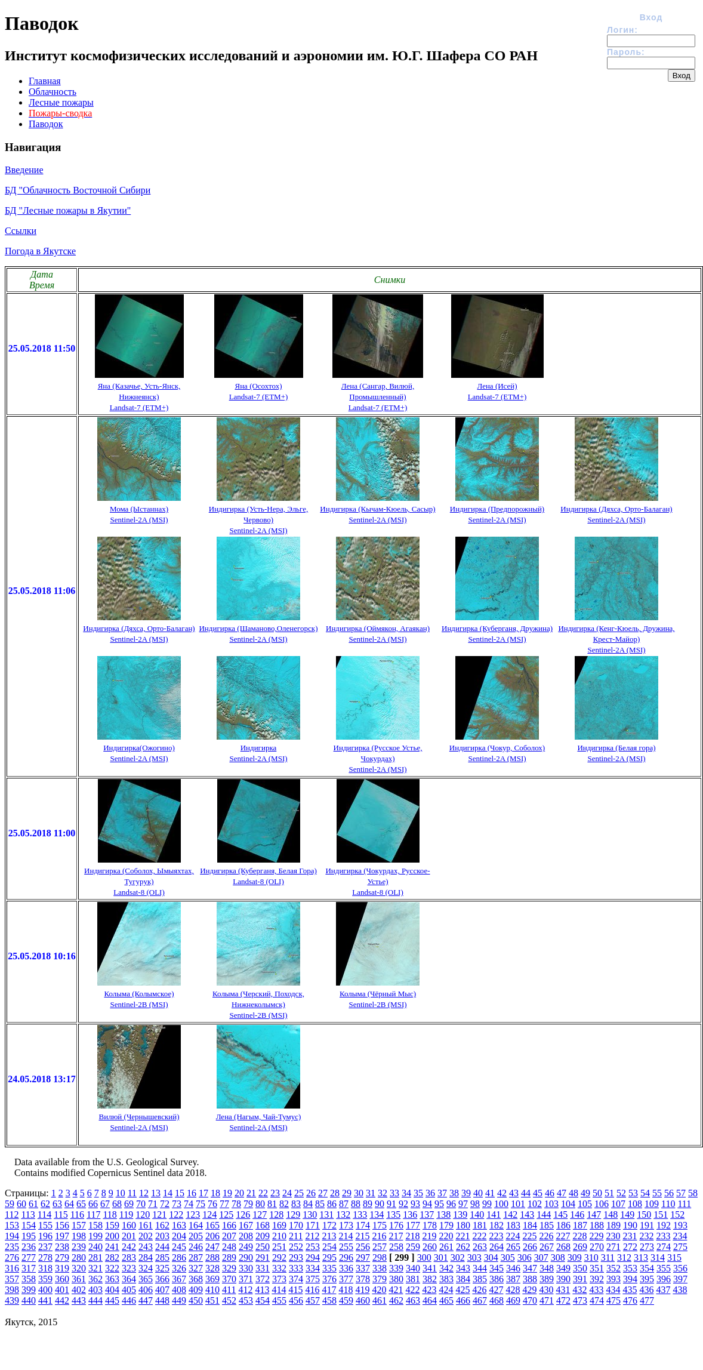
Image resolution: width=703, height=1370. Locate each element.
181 (480, 1225)
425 (462, 1290)
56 (669, 1193)
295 (329, 1257)
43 (514, 1193)
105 (585, 1204)
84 (308, 1204)
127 (259, 1214)
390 (563, 1279)
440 (28, 1300)
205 (196, 1236)
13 (156, 1193)
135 (393, 1214)
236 (28, 1247)
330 (246, 1268)
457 (313, 1300)
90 (379, 1204)
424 (446, 1290)
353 (630, 1268)
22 (263, 1193)
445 (112, 1300)
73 (176, 1204)
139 (460, 1214)
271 (613, 1247)
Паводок (46, 124)
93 (415, 1204)
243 (145, 1247)
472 (563, 1300)
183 (513, 1225)
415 (295, 1290)
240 (95, 1247)
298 (379, 1257)
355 (663, 1268)
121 (159, 1214)
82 (284, 1204)
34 (406, 1193)
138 (443, 1214)
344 (480, 1268)
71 (153, 1204)
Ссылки (20, 231)
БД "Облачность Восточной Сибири (77, 190)
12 (144, 1193)
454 (262, 1300)
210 (279, 1236)
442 (62, 1300)
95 (439, 1204)
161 (145, 1225)
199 (95, 1236)
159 (112, 1225)
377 (346, 1279)
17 (203, 1193)
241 (112, 1247)
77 (224, 1204)
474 (597, 1300)
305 (508, 1257)
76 (212, 1204)
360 (62, 1279)
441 (45, 1300)
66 (93, 1204)
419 (362, 1290)
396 (663, 1279)
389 (546, 1279)
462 (396, 1300)
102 (535, 1204)
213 (329, 1236)
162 (162, 1225)
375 (313, 1279)
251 (279, 1247)
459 (346, 1300)
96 (451, 1204)
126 (243, 1214)
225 (529, 1236)
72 (164, 1204)
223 (496, 1236)
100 (501, 1204)
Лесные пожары (61, 102)
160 (129, 1225)
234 (680, 1236)
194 (12, 1236)
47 (561, 1193)
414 (279, 1290)
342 (446, 1268)
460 (363, 1300)
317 (28, 1268)
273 (647, 1247)
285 (162, 1257)
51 (609, 1193)
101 (518, 1204)
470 (530, 1300)
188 (597, 1225)
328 (212, 1268)
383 (446, 1279)
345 (496, 1268)
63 (57, 1204)
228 (579, 1236)
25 (299, 1193)
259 (413, 1247)
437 (663, 1290)
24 (287, 1193)
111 (684, 1204)
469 (513, 1300)
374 (296, 1279)
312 (624, 1257)
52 (621, 1193)
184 (530, 1225)
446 (129, 1300)
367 (179, 1279)
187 (580, 1225)
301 (441, 1257)
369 (212, 1279)
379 (379, 1279)
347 (530, 1268)
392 (597, 1279)
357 (12, 1279)
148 (610, 1214)
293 (296, 1257)
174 (363, 1225)
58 (693, 1193)
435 (629, 1290)
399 (28, 1290)
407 (162, 1290)
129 (293, 1214)
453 (246, 1300)
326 (179, 1268)
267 (546, 1247)
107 (618, 1204)
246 (196, 1247)
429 (529, 1290)
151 (660, 1214)
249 (246, 1247)
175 (379, 1225)
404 (112, 1290)
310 (591, 1257)
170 (296, 1225)
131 (326, 1214)
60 (21, 1204)
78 (236, 1204)
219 (429, 1236)
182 (496, 1225)
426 (479, 1290)
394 (630, 1279)
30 (358, 1193)
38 (454, 1193)
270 (597, 1247)
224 (512, 1236)
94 (427, 1204)
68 (117, 1204)
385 (480, 1279)
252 (296, 1247)
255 (346, 1247)
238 (62, 1247)
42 (502, 1193)
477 (647, 1300)
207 (229, 1236)
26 (311, 1193)
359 (45, 1279)
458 (329, 1300)
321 (95, 1268)
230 (613, 1236)
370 (229, 1279)
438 (680, 1290)
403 (95, 1290)
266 (530, 1247)
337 (363, 1268)
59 (9, 1204)
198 (79, 1236)
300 (424, 1257)
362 (95, 1279)
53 (633, 1193)
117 (93, 1214)
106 (601, 1204)
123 (193, 1214)
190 (630, 1225)
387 (513, 1279)
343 (463, 1268)
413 (262, 1290)
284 (145, 1257)
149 (627, 1214)
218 (412, 1236)
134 (376, 1214)
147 (594, 1214)
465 (446, 1300)
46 (549, 1193)
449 (179, 1300)
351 (597, 1268)
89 (367, 1204)
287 (196, 1257)
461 (379, 1300)
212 (312, 1236)
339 (396, 1268)
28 (335, 1193)
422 (412, 1290)
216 (379, 1236)
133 (360, 1214)
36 (430, 1193)
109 (652, 1204)
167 (246, 1225)
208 (246, 1236)
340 (413, 1268)
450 (196, 1300)
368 (196, 1279)
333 (296, 1268)
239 (79, 1247)
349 (563, 1268)
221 (462, 1236)
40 (478, 1193)
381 (413, 1279)
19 (227, 1193)
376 (329, 1279)
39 (466, 1193)
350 (580, 1268)
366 (162, 1279)
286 (179, 1257)
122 (176, 1214)
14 (167, 1193)
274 (663, 1247)
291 (262, 1257)
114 (44, 1214)
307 (541, 1257)
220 (446, 1236)
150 (644, 1214)
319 (62, 1268)
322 (112, 1268)
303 (474, 1257)
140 (477, 1214)
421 (395, 1290)
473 (580, 1300)
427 (496, 1290)
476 (630, 1300)
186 (563, 1225)
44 (526, 1193)
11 (132, 1193)
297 (363, 1257)
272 (630, 1247)
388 (530, 1279)
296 (346, 1257)
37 (442, 1193)
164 (196, 1225)
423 (429, 1290)
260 (430, 1247)
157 (79, 1225)
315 (674, 1257)
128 (276, 1214)
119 (126, 1214)
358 (28, 1279)
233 (663, 1236)
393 (613, 1279)
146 (577, 1214)
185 (546, 1225)
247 (212, 1247)
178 (430, 1225)
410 (212, 1290)
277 (28, 1257)
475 (613, 1300)
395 (647, 1279)
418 (345, 1290)
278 (45, 1257)
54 (645, 1193)
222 (479, 1236)
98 (475, 1204)
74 (188, 1204)
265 (513, 1247)
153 (12, 1225)
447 (145, 1300)
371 (246, 1279)
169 (279, 1225)
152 (677, 1214)
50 (597, 1193)
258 (396, 1247)
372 (262, 1279)
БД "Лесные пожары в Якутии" (68, 210)
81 (272, 1204)
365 (145, 1279)
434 (613, 1290)
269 (580, 1247)
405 (129, 1290)
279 (62, 1257)
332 (279, 1268)
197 (62, 1236)
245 (179, 1247)
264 (496, 1247)
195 (28, 1236)
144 (543, 1214)
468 (496, 1300)
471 (546, 1300)
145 (560, 1214)
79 (248, 1204)
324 (145, 1268)
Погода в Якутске (40, 251)
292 (279, 1257)
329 (229, 1268)
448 (162, 1300)
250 (262, 1247)
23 (275, 1193)
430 (546, 1290)
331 (262, 1268)
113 (28, 1214)
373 (279, 1279)
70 (141, 1204)
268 (563, 1247)
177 (413, 1225)
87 (344, 1204)
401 (62, 1290)
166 (229, 1225)
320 (79, 1268)
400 (45, 1290)
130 (310, 1214)
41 (490, 1193)
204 (179, 1236)
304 (491, 1257)
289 (229, 1257)
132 (343, 1214)
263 (480, 1247)
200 (112, 1236)
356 (680, 1268)
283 (129, 1257)
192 (663, 1225)
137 (427, 1214)
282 (112, 1257)
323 (129, 1268)
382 (430, 1279)
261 (446, 1247)
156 (62, 1225)
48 (573, 1193)
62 (45, 1204)
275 (680, 1247)
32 (382, 1193)
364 (129, 1279)
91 (391, 1204)
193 (680, 1225)
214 (345, 1236)
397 (680, 1279)
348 (546, 1268)
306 (524, 1257)
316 (12, 1268)
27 (323, 1193)
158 (95, 1225)
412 (245, 1290)
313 (641, 1257)
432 (579, 1290)
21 (251, 1193)
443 (79, 1300)
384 (463, 1279)
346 (513, 1268)
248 (229, 1247)
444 (95, 1300)
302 (458, 1257)
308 (558, 1257)
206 (212, 1236)
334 (313, 1268)
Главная (45, 81)
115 (60, 1214)
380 (396, 1279)
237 (45, 1247)
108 (635, 1204)
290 (246, 1257)
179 (446, 1225)
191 (647, 1225)
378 (363, 1279)
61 (33, 1204)
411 (229, 1290)
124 (209, 1214)
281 (95, 1257)
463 (413, 1300)
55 (657, 1193)
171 (313, 1225)
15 (179, 1193)
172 (329, 1225)
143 (527, 1214)
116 (77, 1214)
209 (262, 1236)
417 (329, 1290)
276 (12, 1257)
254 (329, 1247)
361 (79, 1279)
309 (575, 1257)
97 (463, 1204)
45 (537, 1193)
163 (179, 1225)
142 (510, 1214)
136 (410, 1214)
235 (12, 1247)
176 (396, 1225)
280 (79, 1257)
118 (109, 1214)
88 (355, 1204)
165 (212, 1225)
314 (657, 1257)
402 (79, 1290)
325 (162, 1268)
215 (362, 1236)
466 (463, 1300)
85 (320, 1204)
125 (226, 1214)
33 (394, 1193)
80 (260, 1204)
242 (129, 1247)
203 (162, 1236)
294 (313, 1257)
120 (142, 1214)
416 (312, 1290)
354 (647, 1268)
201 (129, 1236)
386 (496, 1279)
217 (395, 1236)
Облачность (52, 92)
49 (585, 1193)
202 (145, 1236)
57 (681, 1193)
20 (239, 1193)
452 (229, 1300)
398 (12, 1290)
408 (179, 1290)
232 (646, 1236)
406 (145, 1290)
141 (493, 1214)
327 (196, 1268)
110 (668, 1204)
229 (596, 1236)
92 (403, 1204)
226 (546, 1236)
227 (563, 1236)
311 (608, 1257)
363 (112, 1279)
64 (69, 1204)
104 (568, 1204)
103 (551, 1204)
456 (296, 1300)
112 (11, 1214)
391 (580, 1279)
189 (613, 1225)
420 (379, 1290)
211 (296, 1236)
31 (370, 1193)
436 (646, 1290)
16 (191, 1193)
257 (379, 1247)
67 (105, 1204)
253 (313, 1247)
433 (596, 1290)
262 (463, 1247)
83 (296, 1204)
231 (629, 1236)
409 (196, 1290)
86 (332, 1204)
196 (45, 1236)
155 (45, 1225)
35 (418, 1193)
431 (563, 1290)
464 (430, 1300)
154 (28, 1225)
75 (200, 1204)
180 (463, 1225)
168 (262, 1225)
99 (487, 1204)
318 (45, 1268)
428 (512, 1290)
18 (215, 1193)
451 (212, 1300)
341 (430, 1268)
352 (613, 1268)
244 (162, 1247)
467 (480, 1300)
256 (363, 1247)
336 (346, 1268)
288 (212, 1257)
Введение (24, 170)
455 (279, 1300)
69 (129, 1204)
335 (329, 1268)
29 (347, 1193)
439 (12, 1300)
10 (120, 1193)
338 (379, 1268)
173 (346, 1225)
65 (81, 1204)
